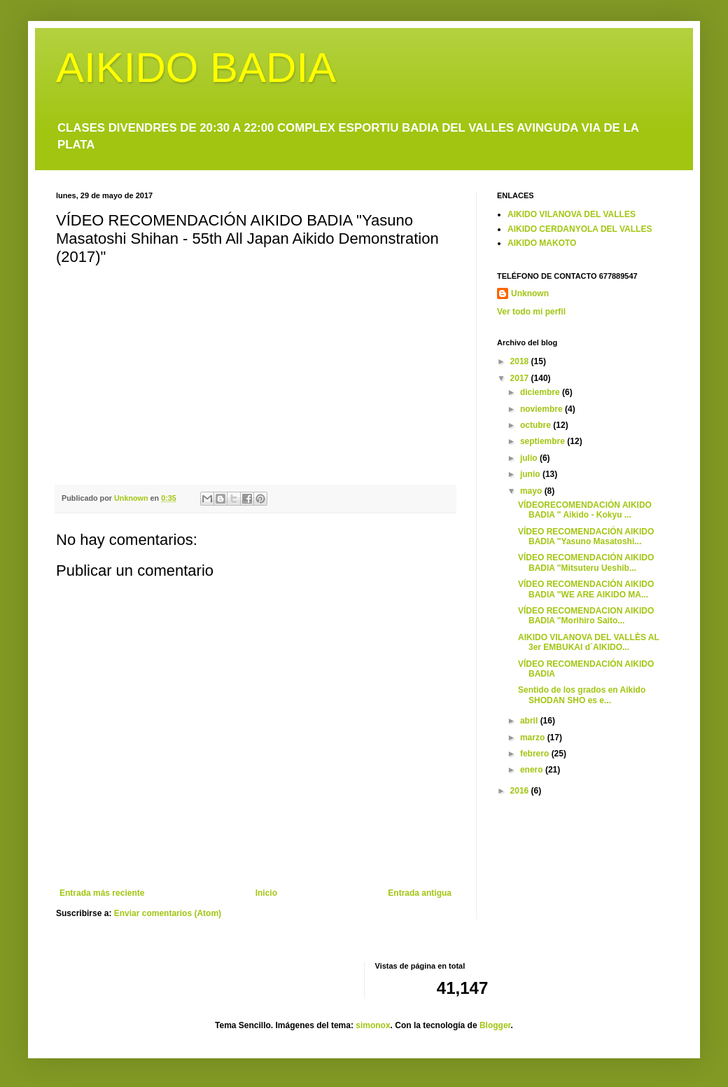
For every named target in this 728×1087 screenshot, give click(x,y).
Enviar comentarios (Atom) (167, 913)
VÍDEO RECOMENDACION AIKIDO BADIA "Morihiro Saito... (586, 615)
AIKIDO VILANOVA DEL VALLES (571, 214)
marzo (533, 737)
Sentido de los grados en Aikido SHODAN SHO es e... (581, 695)
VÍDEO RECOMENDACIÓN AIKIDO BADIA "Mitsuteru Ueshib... (586, 562)
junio (531, 474)
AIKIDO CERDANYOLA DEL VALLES (579, 229)
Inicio (266, 893)
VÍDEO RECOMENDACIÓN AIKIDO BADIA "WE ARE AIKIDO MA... (586, 589)
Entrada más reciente (101, 893)
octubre (536, 425)
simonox (373, 1025)
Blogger (495, 1025)
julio (530, 458)
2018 (520, 361)
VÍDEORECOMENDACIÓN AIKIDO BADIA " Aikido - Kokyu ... (585, 510)
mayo (532, 491)
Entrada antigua (419, 893)
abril (530, 721)
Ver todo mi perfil (531, 312)
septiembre (543, 441)
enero (532, 770)
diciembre (541, 392)
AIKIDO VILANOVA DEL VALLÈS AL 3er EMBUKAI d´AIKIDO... (588, 642)
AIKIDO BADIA (196, 67)
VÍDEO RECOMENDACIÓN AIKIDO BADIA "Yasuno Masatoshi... (586, 536)
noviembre (542, 409)
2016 (520, 791)
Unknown (530, 293)
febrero (536, 754)
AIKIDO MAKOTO (541, 243)
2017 (520, 378)
